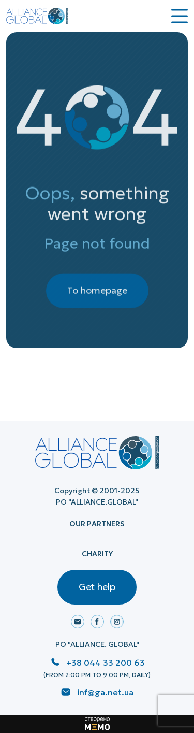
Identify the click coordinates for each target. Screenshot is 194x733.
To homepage (97, 295)
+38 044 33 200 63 (105, 662)
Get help (97, 587)
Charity (97, 553)
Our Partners (97, 523)
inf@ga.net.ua (105, 692)
